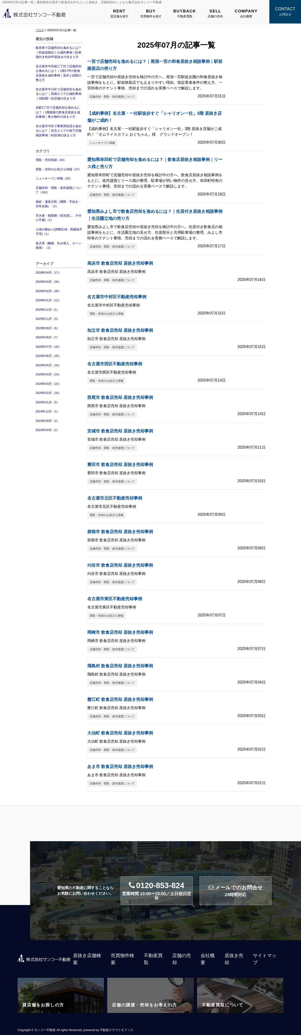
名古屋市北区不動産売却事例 (114, 498)
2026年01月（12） (48, 300)
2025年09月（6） (48, 328)
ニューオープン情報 (102, 143)
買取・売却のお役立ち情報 (106, 313)
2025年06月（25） (48, 356)
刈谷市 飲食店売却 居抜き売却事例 (120, 565)
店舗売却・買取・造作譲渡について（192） (58, 190)
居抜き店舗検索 (87, 959)
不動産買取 (184, 13)
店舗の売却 (215, 13)
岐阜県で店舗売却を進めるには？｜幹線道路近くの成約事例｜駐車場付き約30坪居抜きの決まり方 (58, 52)
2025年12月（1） (48, 309)
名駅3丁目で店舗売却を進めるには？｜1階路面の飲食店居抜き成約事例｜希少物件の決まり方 (58, 112)
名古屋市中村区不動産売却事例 (116, 296)
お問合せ (285, 11)
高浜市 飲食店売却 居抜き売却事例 (120, 263)
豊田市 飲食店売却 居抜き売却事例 (120, 464)
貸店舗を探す (119, 13)
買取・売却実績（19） (51, 160)
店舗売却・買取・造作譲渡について (112, 96)
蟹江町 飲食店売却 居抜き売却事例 (120, 699)
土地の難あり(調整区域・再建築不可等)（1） (59, 232)
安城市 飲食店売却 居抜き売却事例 (120, 431)
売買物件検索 (122, 959)
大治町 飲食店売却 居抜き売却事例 (120, 733)
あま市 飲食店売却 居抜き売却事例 (120, 766)
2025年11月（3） (48, 319)
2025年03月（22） (48, 384)
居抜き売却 (234, 959)
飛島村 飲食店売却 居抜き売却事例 (120, 666)
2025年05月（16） (48, 365)
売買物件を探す (151, 13)
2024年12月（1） (48, 411)
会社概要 (246, 13)
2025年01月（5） (48, 402)
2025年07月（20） (48, 346)
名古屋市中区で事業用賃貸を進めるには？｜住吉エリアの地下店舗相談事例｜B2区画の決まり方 (58, 130)
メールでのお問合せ (236, 891)
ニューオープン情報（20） (54, 178)
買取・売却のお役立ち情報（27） (59, 169)
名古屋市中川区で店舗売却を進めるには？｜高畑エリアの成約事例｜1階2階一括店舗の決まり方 (58, 94)
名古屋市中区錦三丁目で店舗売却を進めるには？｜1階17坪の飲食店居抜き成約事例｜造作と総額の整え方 (58, 73)
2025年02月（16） (48, 393)
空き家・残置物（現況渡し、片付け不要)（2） (58, 218)
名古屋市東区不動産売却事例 (114, 598)
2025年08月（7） (48, 337)
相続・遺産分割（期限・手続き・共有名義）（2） (58, 204)
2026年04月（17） (48, 272)
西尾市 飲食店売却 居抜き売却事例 (120, 397)
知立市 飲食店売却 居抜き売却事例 (120, 330)
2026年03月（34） (48, 281)
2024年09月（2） (48, 421)
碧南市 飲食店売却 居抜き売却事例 (120, 531)
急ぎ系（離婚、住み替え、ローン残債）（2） (58, 245)
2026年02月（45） (48, 291)
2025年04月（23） (48, 374)
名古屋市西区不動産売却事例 (114, 364)
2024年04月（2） (48, 430)
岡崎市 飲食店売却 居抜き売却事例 (120, 632)
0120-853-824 (156, 891)
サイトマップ (264, 959)
